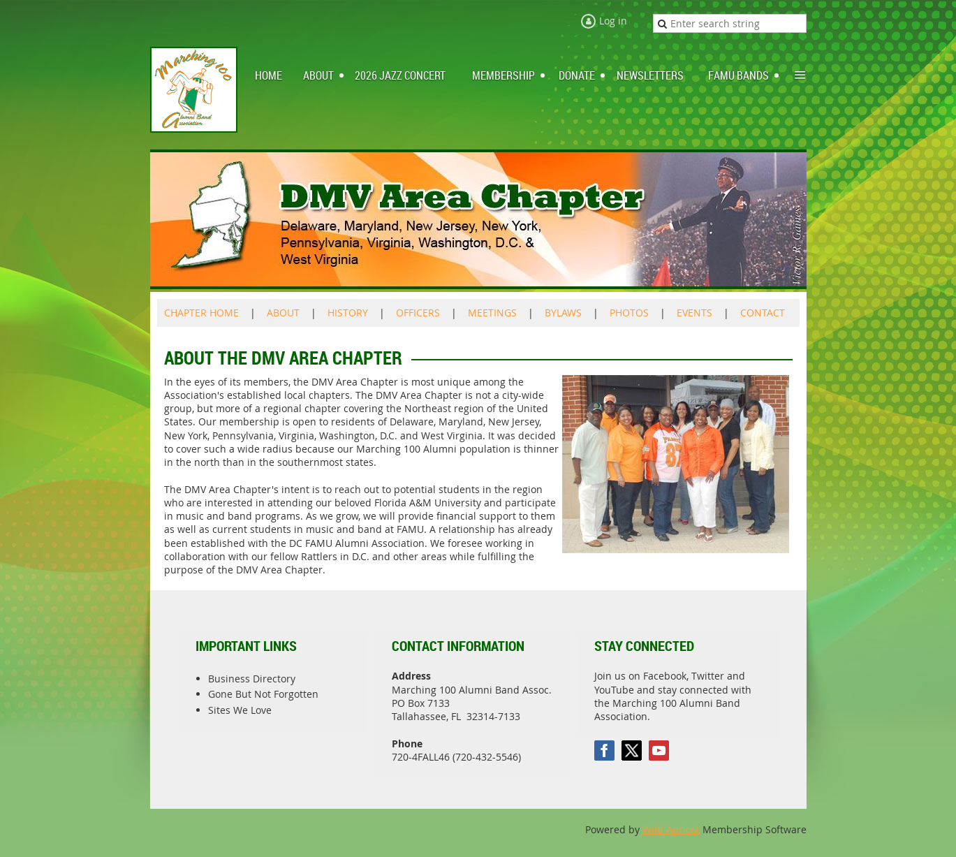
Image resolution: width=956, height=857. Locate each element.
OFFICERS (418, 312)
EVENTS (694, 312)
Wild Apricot (671, 829)
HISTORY (348, 312)
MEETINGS (492, 312)
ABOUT (283, 312)
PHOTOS (629, 312)
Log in (613, 20)
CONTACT (762, 312)
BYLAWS (563, 312)
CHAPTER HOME (201, 312)
